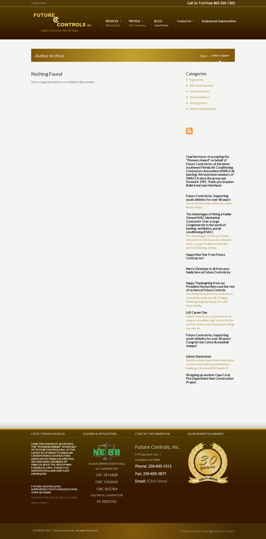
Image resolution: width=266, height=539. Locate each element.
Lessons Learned (199, 91)
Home (203, 55)
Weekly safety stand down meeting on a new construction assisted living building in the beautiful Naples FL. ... (210, 364)
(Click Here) (157, 481)
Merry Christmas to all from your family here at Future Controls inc (208, 270)
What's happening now (203, 109)
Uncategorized (198, 103)
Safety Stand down (198, 356)
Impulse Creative (224, 531)
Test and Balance (200, 97)
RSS (189, 131)
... (187, 189)
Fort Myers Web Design (194, 531)
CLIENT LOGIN (38, 3)
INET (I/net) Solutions (201, 85)
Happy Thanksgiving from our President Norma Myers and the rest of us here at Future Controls (210, 286)
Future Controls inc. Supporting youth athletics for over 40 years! (208, 197)
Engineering (196, 80)
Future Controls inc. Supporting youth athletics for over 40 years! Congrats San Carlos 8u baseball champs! (208, 340)
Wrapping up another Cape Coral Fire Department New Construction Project (210, 378)
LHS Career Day (196, 312)
